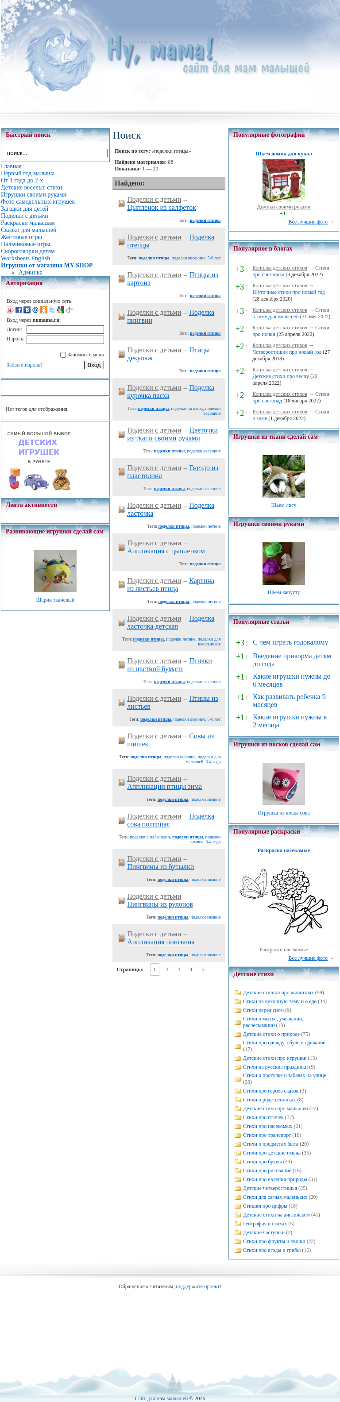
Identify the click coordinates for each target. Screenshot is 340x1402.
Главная (116, 42)
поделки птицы (205, 220)
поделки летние (205, 526)
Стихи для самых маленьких (275, 1197)
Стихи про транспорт (267, 1135)
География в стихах (265, 1223)
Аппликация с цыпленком (166, 551)
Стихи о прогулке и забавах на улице (284, 1075)
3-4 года (212, 761)
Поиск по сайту (150, 42)
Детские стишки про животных (278, 992)
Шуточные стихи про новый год (288, 292)
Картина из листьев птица (170, 584)
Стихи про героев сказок (270, 1091)
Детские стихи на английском (276, 1215)
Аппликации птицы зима (164, 786)
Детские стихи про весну (280, 376)
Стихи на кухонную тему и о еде (280, 1001)
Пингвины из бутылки (160, 866)
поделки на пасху (187, 408)
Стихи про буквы (262, 1162)
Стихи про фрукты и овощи (274, 1241)
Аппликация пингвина (160, 942)
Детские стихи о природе (271, 1034)
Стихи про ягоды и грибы (272, 1250)
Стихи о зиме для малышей (290, 313)
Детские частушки (264, 1232)
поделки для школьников (208, 641)
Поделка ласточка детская (170, 622)
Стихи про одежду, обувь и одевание (284, 1042)
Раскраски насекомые (283, 949)
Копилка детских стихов (279, 268)
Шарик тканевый (55, 600)
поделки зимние (205, 799)
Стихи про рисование (267, 1170)
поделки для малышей (202, 759)
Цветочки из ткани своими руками (172, 434)
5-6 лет (214, 257)
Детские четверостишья (270, 1188)
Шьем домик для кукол (283, 154)
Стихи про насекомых (268, 1126)
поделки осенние (189, 719)
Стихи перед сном (263, 1010)
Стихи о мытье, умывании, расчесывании (273, 1022)
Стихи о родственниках (269, 1100)
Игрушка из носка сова (284, 813)
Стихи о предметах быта (270, 1144)
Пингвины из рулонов (160, 904)
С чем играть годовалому (290, 642)
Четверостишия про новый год (286, 352)
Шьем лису (283, 505)
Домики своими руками (283, 207)
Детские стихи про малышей (275, 1108)
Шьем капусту (283, 592)
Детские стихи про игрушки (274, 1058)
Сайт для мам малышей (161, 1398)
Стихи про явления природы (275, 1179)
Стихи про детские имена (272, 1153)
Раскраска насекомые (284, 850)
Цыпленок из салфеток (161, 207)
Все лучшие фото (308, 222)
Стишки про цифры (265, 1206)
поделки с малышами (150, 836)
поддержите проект (198, 1286)
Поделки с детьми (154, 199)
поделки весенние (188, 257)
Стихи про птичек (263, 1117)
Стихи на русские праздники (275, 1067)
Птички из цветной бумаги (169, 664)
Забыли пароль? (24, 365)
